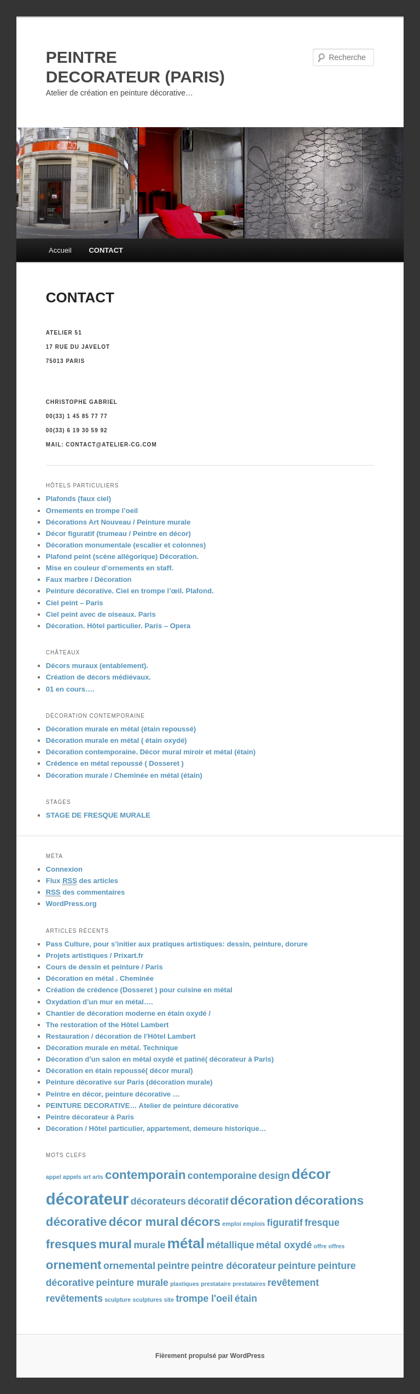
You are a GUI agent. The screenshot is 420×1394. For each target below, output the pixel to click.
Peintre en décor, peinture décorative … (113, 1094)
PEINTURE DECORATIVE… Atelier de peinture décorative (142, 1105)
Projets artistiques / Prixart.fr (94, 955)
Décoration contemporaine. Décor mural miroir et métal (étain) (151, 752)
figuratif (285, 1222)
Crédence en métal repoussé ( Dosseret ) (115, 763)
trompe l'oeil (204, 1298)
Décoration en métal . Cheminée (100, 978)
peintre (173, 1265)
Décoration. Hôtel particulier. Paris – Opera (118, 626)
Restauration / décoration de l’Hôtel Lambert (121, 1036)
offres (337, 1246)
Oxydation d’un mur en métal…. (99, 1002)
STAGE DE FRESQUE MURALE (98, 815)
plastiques (184, 1283)
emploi (232, 1223)
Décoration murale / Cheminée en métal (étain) (124, 775)
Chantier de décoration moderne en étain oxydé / (128, 1013)
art (87, 1176)
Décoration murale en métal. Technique (112, 1048)
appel (53, 1176)
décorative (76, 1222)
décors (200, 1222)
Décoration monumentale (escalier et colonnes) (126, 545)
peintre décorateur (233, 1265)
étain (246, 1298)
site (169, 1299)
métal (186, 1243)
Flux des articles (82, 881)
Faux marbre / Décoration (89, 579)
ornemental (129, 1265)
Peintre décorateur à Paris (90, 1117)
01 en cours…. (70, 689)
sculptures (147, 1299)
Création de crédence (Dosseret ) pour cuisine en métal (139, 990)
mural (115, 1244)
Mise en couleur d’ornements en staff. (109, 568)
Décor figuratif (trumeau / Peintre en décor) (118, 533)
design (274, 1175)
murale (149, 1245)
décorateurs (158, 1201)
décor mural (144, 1222)
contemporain (145, 1175)
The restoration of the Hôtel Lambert (107, 1025)
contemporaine (222, 1175)
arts (97, 1176)
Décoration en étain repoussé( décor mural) (119, 1071)
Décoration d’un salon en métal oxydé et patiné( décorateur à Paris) (160, 1059)
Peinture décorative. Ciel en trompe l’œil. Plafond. (130, 591)
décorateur (87, 1199)
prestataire (216, 1283)
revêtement (293, 1282)
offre (320, 1246)
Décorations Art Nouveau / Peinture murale (118, 522)
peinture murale (132, 1282)
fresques (71, 1244)
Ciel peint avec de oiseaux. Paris (101, 614)
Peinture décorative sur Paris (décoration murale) (129, 1082)
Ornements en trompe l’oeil (92, 511)
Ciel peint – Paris (74, 603)
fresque (322, 1222)
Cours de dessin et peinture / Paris (104, 967)
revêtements (74, 1298)
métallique (230, 1245)
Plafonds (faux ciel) (78, 499)
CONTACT (106, 250)
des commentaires (85, 892)
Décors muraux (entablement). (97, 666)
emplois (254, 1223)
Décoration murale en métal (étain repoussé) (121, 729)
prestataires (248, 1283)
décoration (261, 1200)
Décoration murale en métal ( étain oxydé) (116, 740)
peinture (297, 1265)
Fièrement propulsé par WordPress (210, 1356)
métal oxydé (284, 1245)
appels (72, 1176)
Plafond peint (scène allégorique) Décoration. (122, 556)
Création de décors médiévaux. (98, 677)
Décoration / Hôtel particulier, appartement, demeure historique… (156, 1128)
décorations (329, 1200)
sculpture (117, 1299)
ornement (74, 1265)
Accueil (60, 250)
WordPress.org (71, 903)
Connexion (64, 869)
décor (310, 1174)
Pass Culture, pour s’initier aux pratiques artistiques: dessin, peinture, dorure (177, 944)
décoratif (208, 1201)
